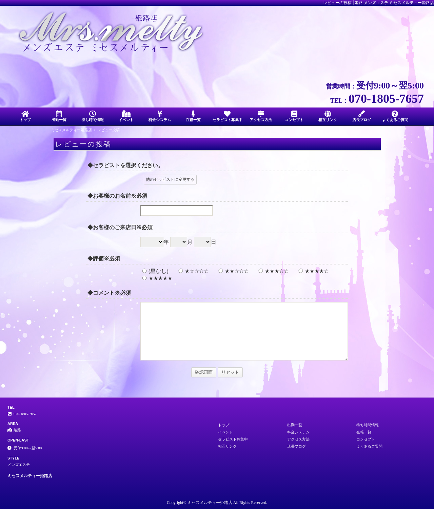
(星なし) (154, 271)
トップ (25, 116)
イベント (126, 116)
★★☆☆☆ (233, 271)
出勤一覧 (58, 116)
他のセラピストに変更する (170, 179)
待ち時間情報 (92, 116)
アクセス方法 (260, 116)
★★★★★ (156, 278)
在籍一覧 (193, 116)
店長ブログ (361, 116)
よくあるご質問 (395, 116)
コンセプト (294, 116)
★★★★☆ (313, 271)
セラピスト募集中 (227, 116)
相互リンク (327, 116)
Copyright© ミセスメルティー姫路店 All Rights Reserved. (217, 502)
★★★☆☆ (273, 271)
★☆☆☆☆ (193, 271)
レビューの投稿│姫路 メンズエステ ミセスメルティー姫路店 (378, 2)
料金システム (159, 116)
